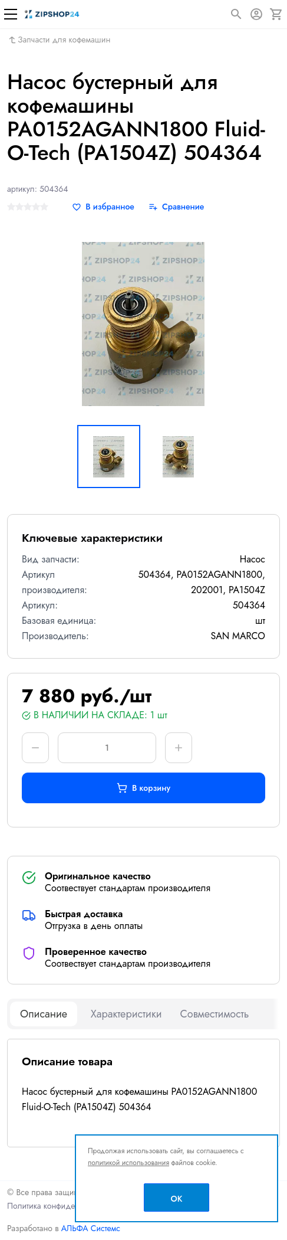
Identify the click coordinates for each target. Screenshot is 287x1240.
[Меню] (11, 14)
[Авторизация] (256, 14)
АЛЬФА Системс (89, 1228)
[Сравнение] (176, 207)
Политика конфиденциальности (64, 1206)
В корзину (143, 788)
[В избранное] (103, 207)
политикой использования (128, 1162)
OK (177, 1199)
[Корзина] (276, 14)
